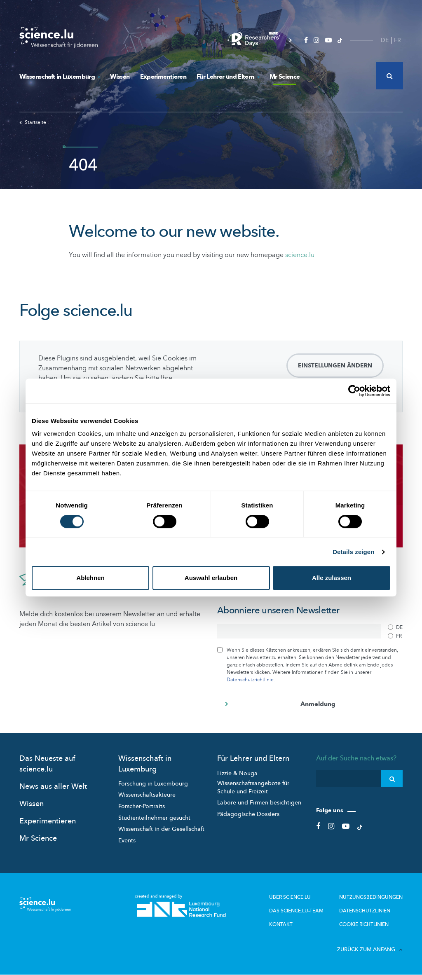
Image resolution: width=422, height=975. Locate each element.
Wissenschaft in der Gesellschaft (161, 829)
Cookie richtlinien (364, 924)
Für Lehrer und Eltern (228, 76)
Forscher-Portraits (141, 806)
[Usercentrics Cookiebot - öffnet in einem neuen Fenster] (354, 391)
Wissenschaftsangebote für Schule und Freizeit (253, 787)
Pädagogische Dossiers (248, 814)
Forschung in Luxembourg (153, 784)
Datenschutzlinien (364, 910)
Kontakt (281, 924)
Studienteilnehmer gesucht (154, 818)
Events (127, 840)
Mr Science (285, 76)
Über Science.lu (290, 897)
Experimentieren (163, 76)
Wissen (119, 76)
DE (385, 40)
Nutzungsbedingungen (371, 897)
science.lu (299, 255)
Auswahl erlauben (211, 577)
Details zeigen (353, 551)
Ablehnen (90, 577)
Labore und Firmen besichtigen (259, 803)
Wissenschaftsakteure (147, 795)
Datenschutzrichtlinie (250, 679)
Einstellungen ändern (335, 365)
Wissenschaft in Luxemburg (59, 76)
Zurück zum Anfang (370, 949)
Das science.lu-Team (296, 910)
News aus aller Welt (53, 786)
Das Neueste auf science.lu (47, 763)
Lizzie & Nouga (237, 773)
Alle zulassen (331, 577)
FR (397, 40)
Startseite (32, 122)
